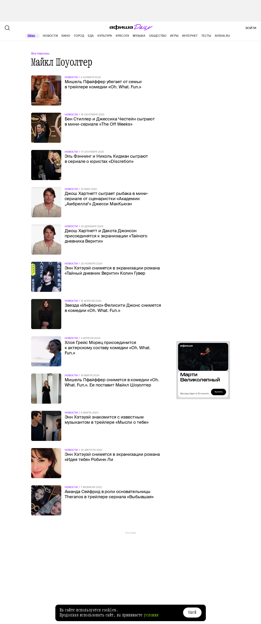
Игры (174, 36)
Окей (192, 612)
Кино (65, 36)
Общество (158, 36)
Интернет (190, 36)
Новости (50, 36)
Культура (104, 36)
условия (151, 615)
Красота (122, 36)
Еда (91, 36)
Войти (251, 28)
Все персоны (40, 53)
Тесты (206, 36)
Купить (218, 391)
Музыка (139, 36)
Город (79, 36)
